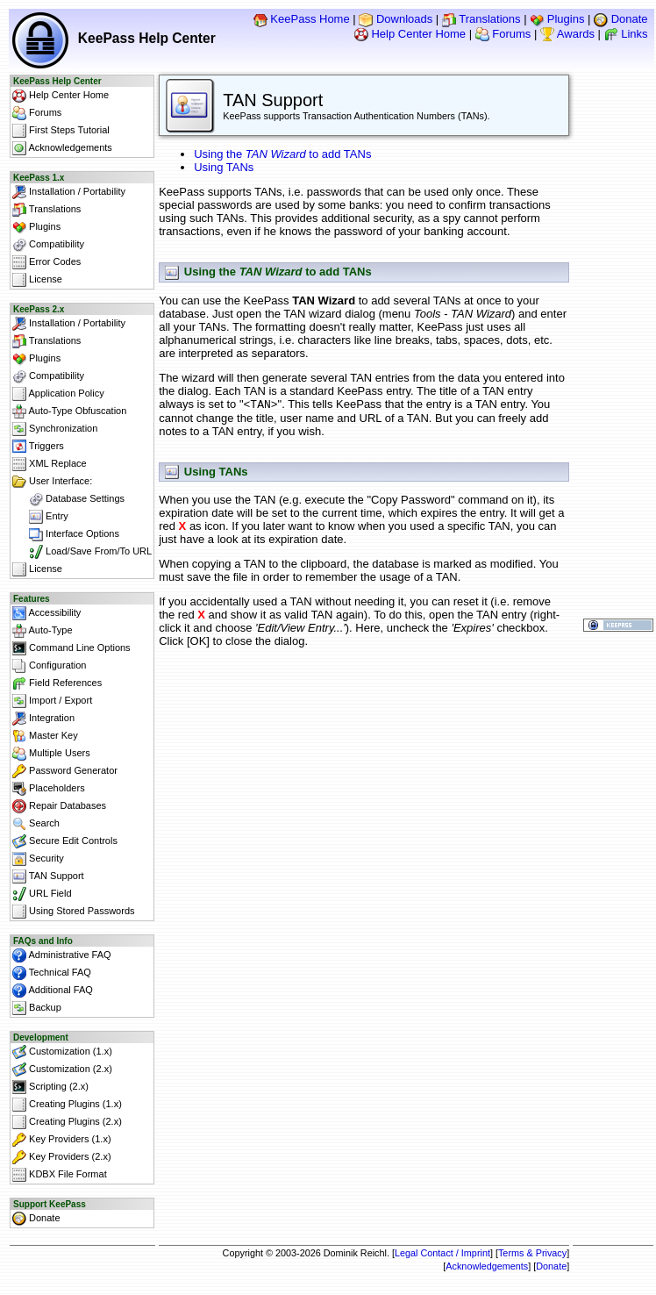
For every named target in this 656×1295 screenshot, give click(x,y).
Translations (481, 18)
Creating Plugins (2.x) (67, 1122)
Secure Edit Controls (65, 841)
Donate (621, 18)
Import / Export (52, 701)
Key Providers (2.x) (61, 1157)
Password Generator (65, 771)
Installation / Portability (68, 192)
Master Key (45, 736)
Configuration (49, 666)
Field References (57, 683)
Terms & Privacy (532, 1253)
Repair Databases (59, 806)
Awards (567, 33)
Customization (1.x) (62, 1052)
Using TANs (223, 167)
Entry (40, 517)
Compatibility (48, 245)
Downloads (395, 18)
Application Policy (58, 394)
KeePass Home (301, 18)
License (37, 280)
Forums (503, 33)
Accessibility (46, 613)
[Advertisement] (364, 700)
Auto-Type (42, 631)
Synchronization (54, 429)
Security (38, 859)
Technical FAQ (51, 973)
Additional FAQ (52, 991)
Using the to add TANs (282, 154)
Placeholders (48, 789)
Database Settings (68, 499)
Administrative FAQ (61, 955)
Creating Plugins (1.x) (67, 1105)
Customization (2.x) (62, 1069)
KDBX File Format (59, 1175)
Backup (36, 1008)
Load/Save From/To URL (82, 552)
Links (626, 33)
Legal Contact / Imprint (442, 1253)
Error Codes (46, 262)
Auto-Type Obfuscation (69, 411)
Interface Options (65, 534)
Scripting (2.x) (50, 1087)
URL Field (42, 894)
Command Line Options (71, 648)
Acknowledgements (62, 148)
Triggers (38, 447)
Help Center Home (410, 33)
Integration (43, 719)
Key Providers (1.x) (61, 1140)
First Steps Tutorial (61, 131)
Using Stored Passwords (73, 912)
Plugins (557, 18)
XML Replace (49, 464)
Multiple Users (51, 754)
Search (36, 824)
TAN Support (48, 876)
